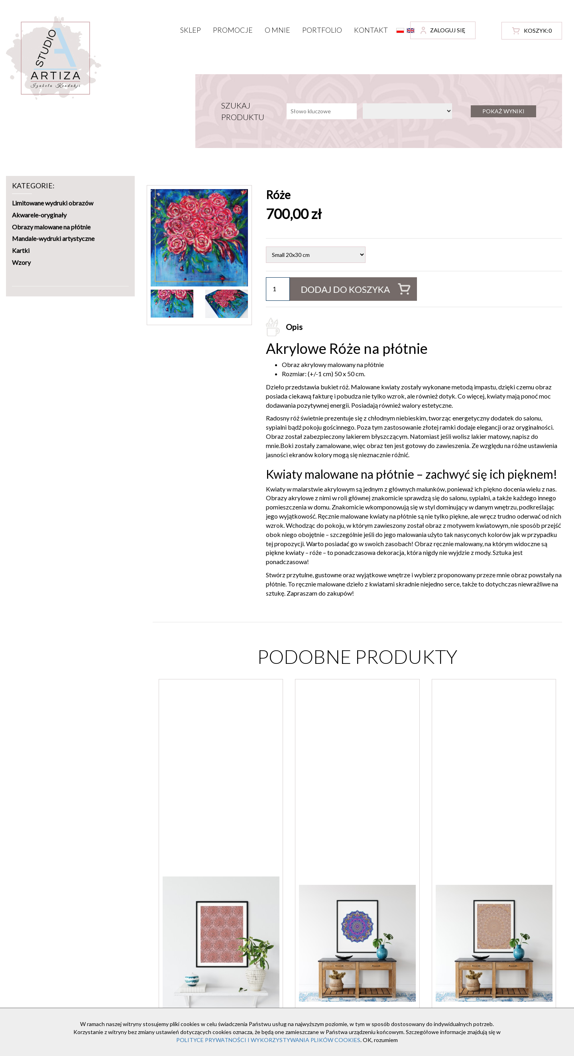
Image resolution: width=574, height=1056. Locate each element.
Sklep (190, 30)
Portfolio (322, 30)
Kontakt (371, 30)
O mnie (277, 30)
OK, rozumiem (380, 1039)
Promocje (233, 30)
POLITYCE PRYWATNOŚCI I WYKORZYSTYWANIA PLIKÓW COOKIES (268, 1039)
